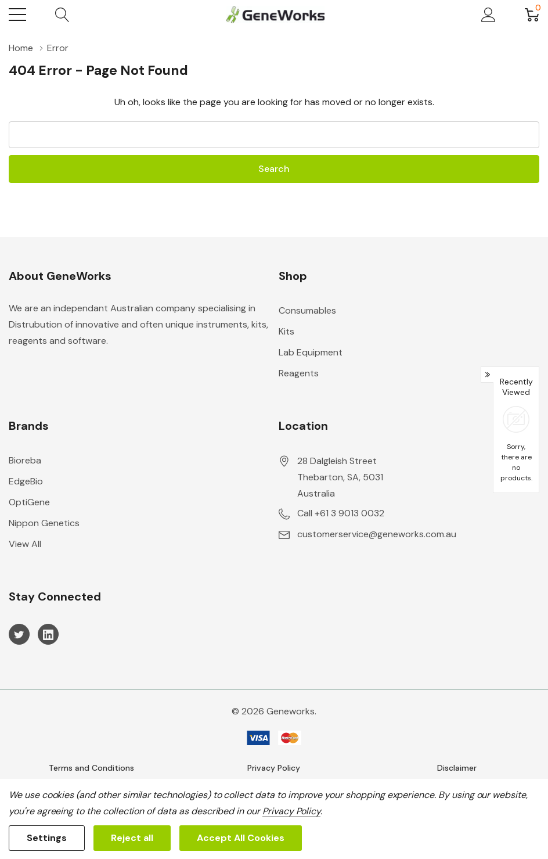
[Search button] (62, 14)
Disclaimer (457, 768)
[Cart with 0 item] (532, 14)
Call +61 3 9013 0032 (340, 513)
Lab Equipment (310, 352)
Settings (47, 838)
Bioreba (25, 460)
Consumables (307, 310)
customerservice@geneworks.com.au (376, 534)
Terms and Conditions (91, 768)
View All (25, 544)
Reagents (299, 373)
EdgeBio (26, 481)
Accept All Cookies (240, 838)
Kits (286, 331)
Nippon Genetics (44, 523)
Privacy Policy (273, 768)
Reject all (132, 838)
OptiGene (29, 502)
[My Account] (488, 14)
